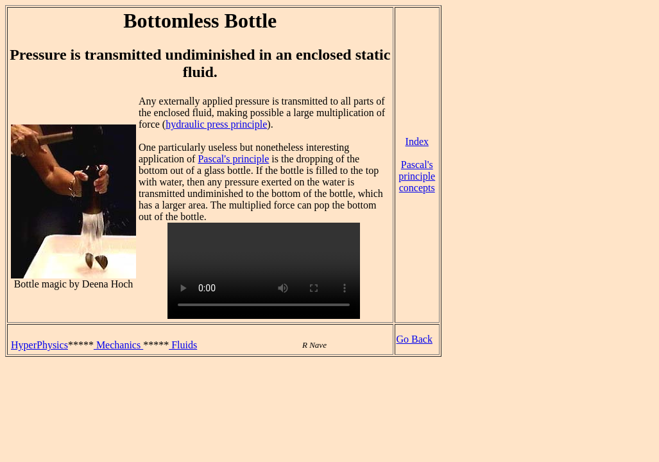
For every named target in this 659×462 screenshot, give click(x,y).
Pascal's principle (233, 158)
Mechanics (118, 344)
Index (417, 141)
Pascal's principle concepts (416, 176)
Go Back (414, 339)
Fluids (183, 344)
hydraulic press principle (216, 124)
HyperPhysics (39, 344)
